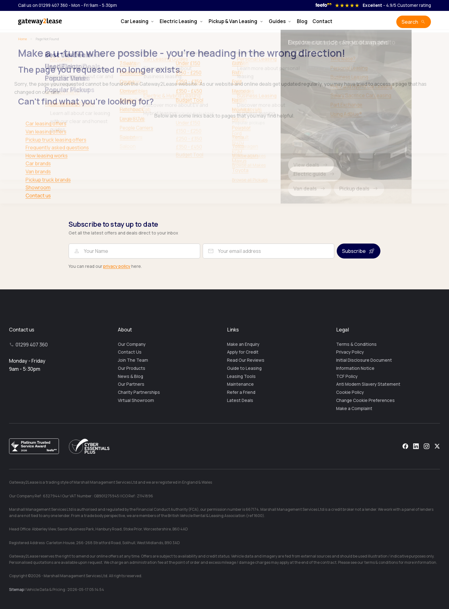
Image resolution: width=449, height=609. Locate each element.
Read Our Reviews (245, 360)
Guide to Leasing (244, 368)
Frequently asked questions (57, 147)
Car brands (38, 163)
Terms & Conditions (356, 344)
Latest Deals (240, 400)
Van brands (38, 171)
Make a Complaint (354, 408)
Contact (322, 21)
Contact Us (130, 352)
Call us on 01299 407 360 (43, 5)
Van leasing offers (46, 131)
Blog (302, 21)
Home (22, 39)
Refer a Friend (241, 392)
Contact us (38, 195)
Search (410, 21)
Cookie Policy (350, 392)
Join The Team (133, 360)
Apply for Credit (242, 352)
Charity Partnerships (139, 392)
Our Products (131, 368)
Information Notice (355, 368)
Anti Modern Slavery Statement (368, 384)
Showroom (38, 187)
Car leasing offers (46, 123)
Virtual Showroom (136, 400)
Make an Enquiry (243, 344)
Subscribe (354, 251)
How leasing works (47, 155)
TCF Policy (347, 376)
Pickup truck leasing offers (56, 139)
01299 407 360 (32, 344)
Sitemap (16, 589)
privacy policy (116, 266)
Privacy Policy (350, 352)
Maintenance (240, 384)
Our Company (132, 344)
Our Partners (131, 384)
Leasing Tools (241, 376)
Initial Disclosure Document (364, 360)
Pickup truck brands (48, 179)
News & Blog (130, 376)
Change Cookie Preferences (365, 400)
